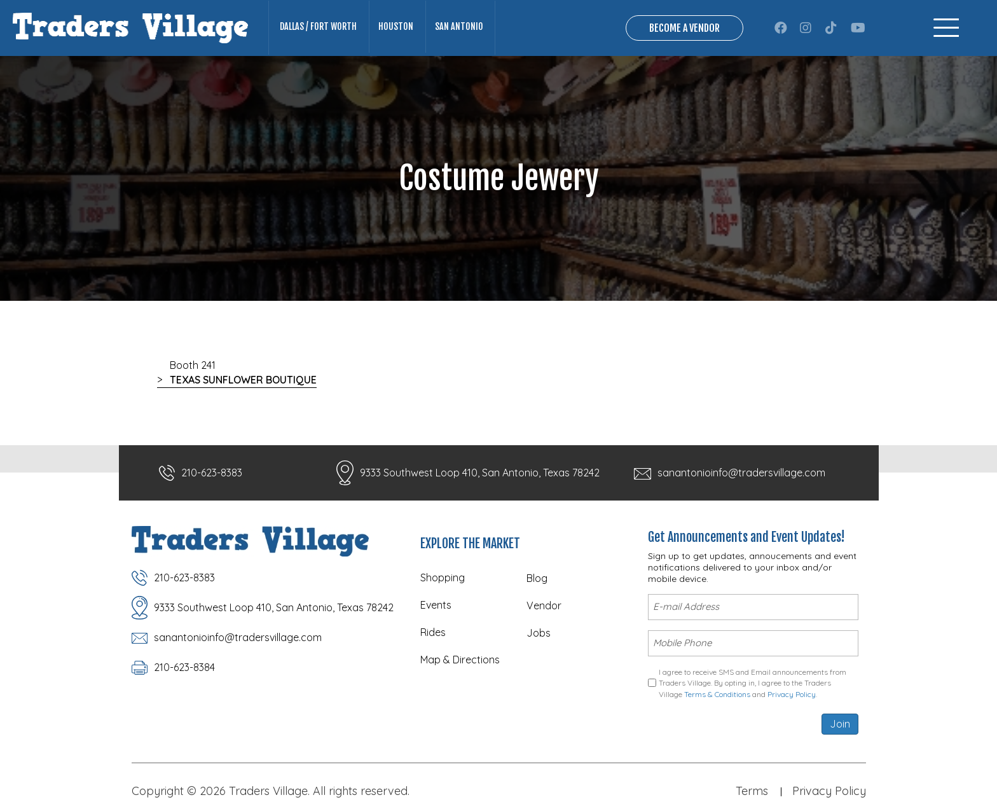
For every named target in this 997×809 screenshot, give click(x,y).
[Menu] (946, 28)
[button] (780, 28)
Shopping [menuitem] (442, 578)
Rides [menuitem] (433, 633)
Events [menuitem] (435, 606)
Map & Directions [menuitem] (460, 660)
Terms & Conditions (717, 690)
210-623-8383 (211, 473)
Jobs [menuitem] (538, 634)
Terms (752, 787)
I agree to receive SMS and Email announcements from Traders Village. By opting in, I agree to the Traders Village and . (752, 680)
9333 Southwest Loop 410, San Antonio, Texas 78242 (480, 473)
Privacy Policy (791, 690)
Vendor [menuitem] (543, 606)
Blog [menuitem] (536, 579)
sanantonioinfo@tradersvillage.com (741, 473)
